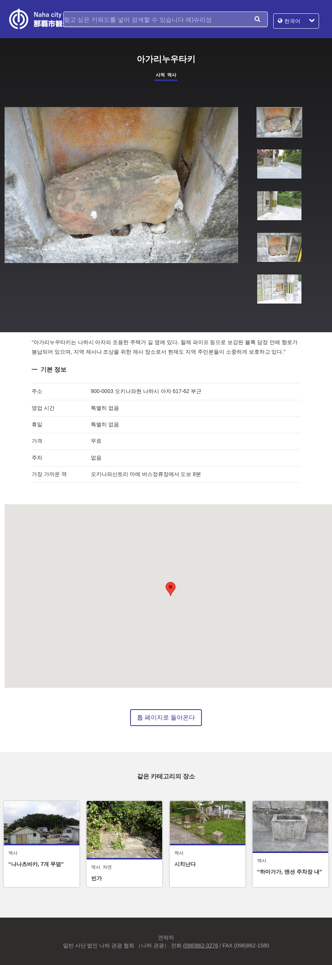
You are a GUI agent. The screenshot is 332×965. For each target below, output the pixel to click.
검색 (257, 19)
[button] (171, 589)
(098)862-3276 (200, 945)
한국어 (296, 19)
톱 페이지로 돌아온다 (166, 717)
